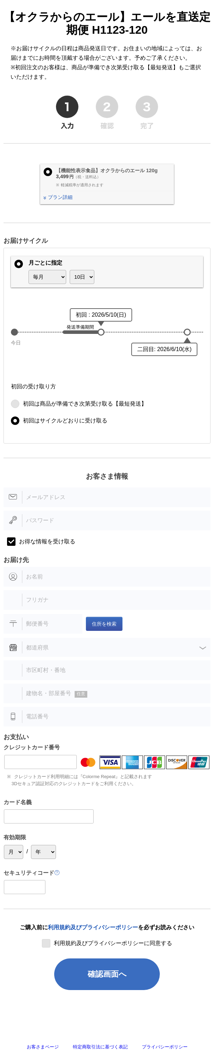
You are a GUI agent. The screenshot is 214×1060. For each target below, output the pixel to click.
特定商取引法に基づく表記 (100, 1046)
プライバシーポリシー (165, 1046)
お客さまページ (43, 1046)
